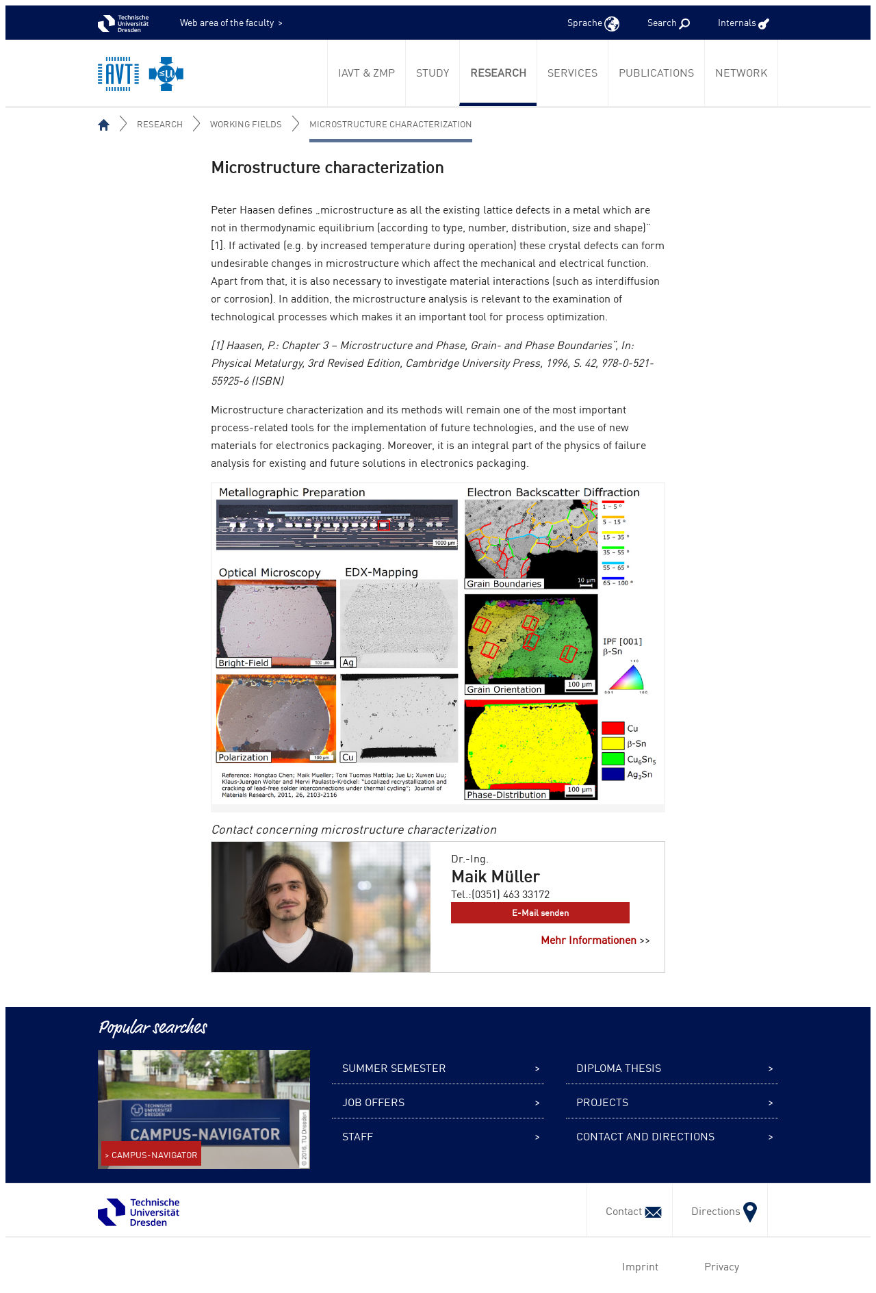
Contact (629, 1210)
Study (432, 71)
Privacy (719, 1265)
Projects (602, 1101)
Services (572, 71)
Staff (357, 1135)
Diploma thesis (618, 1067)
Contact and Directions (645, 1135)
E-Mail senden (540, 912)
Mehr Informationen (588, 939)
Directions (720, 1210)
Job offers (373, 1101)
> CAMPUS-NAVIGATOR (151, 1154)
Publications (656, 71)
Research (498, 71)
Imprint (637, 1265)
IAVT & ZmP (366, 71)
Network (741, 71)
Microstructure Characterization (390, 123)
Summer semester (394, 1067)
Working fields (246, 123)
